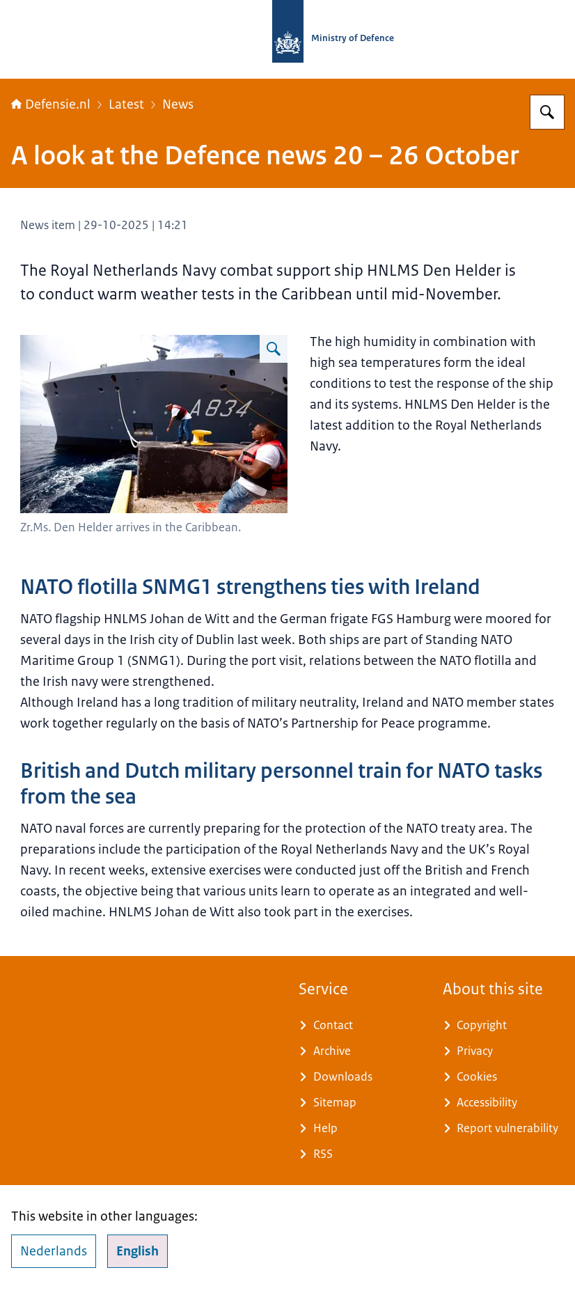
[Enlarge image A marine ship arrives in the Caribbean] (274, 349)
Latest (126, 104)
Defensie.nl (50, 104)
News (178, 104)
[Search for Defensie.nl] (547, 112)
